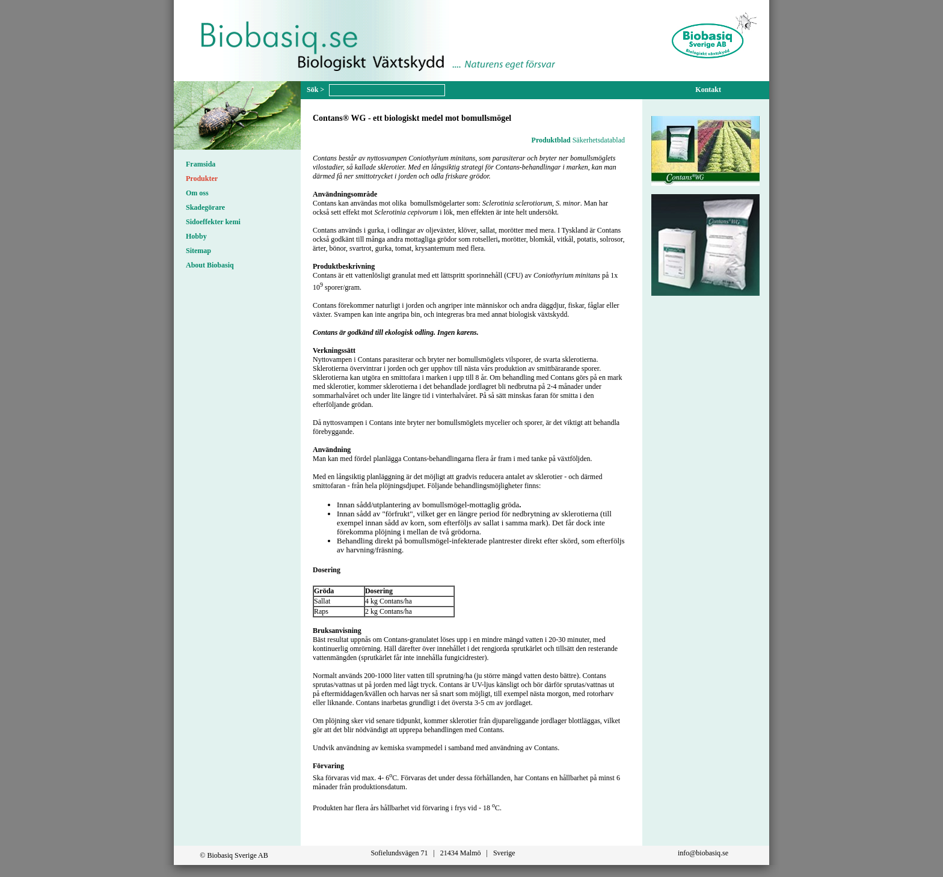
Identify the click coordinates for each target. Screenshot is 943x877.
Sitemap (198, 250)
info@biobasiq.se (703, 853)
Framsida (200, 164)
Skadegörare (205, 207)
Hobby (196, 236)
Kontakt (708, 89)
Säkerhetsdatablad (599, 140)
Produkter (202, 178)
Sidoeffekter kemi (213, 222)
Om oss (197, 193)
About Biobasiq (210, 265)
